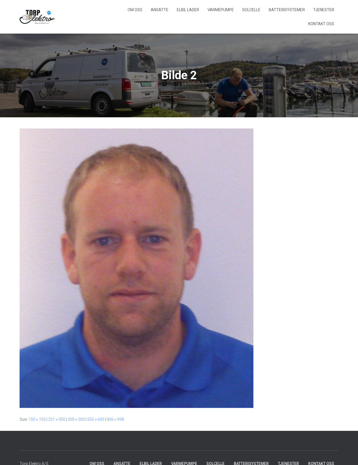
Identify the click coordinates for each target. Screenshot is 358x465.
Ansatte (159, 10)
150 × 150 (37, 419)
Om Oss (135, 10)
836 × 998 (115, 419)
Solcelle (251, 10)
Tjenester (323, 10)
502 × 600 (95, 419)
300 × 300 (76, 419)
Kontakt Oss (321, 24)
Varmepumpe (221, 10)
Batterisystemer (287, 10)
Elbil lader (188, 10)
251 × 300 (56, 419)
